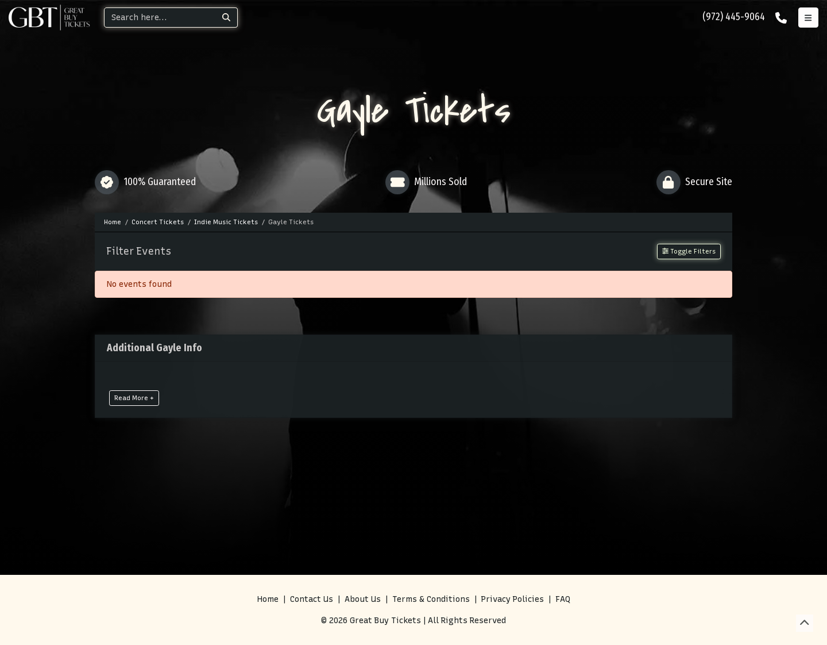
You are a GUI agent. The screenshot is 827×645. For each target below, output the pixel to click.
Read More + (134, 398)
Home (268, 599)
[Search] (160, 17)
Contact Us (311, 599)
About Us (363, 599)
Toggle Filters (689, 251)
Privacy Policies (512, 599)
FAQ (562, 599)
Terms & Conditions (431, 599)
